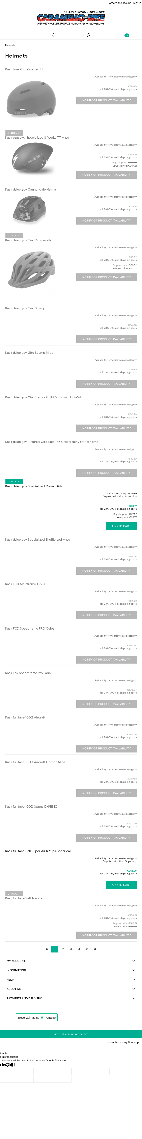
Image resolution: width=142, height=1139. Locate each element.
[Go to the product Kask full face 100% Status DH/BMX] (31, 813)
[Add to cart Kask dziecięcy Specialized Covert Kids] (121, 526)
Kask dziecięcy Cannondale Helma (30, 189)
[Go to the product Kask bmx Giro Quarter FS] (31, 99)
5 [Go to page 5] (87, 949)
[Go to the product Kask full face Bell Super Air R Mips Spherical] (31, 858)
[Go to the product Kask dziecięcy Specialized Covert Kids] (31, 493)
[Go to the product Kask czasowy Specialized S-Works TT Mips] (31, 159)
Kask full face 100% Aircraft (25, 717)
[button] (18, 35)
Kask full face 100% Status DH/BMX (31, 806)
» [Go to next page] (95, 949)
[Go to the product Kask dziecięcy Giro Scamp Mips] (31, 359)
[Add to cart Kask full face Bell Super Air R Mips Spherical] (121, 885)
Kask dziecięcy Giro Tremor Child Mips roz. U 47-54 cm (45, 397)
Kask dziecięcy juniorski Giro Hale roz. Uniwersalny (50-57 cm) (51, 442)
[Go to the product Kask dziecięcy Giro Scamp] (31, 315)
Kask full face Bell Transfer (24, 898)
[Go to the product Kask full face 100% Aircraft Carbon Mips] (31, 769)
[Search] (53, 35)
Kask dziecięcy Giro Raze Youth (28, 240)
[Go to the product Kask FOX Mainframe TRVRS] (31, 591)
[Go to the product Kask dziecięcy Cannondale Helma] (31, 210)
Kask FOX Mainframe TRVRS (25, 584)
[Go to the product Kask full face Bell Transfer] (31, 905)
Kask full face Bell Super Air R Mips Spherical (38, 851)
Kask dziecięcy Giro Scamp (25, 308)
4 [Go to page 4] (79, 949)
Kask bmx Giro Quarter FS (24, 69)
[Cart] (124, 35)
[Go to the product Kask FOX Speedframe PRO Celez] (31, 635)
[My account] (89, 35)
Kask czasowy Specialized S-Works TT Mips (37, 137)
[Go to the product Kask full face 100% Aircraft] (31, 724)
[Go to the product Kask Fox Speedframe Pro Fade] (31, 679)
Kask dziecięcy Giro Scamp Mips (29, 352)
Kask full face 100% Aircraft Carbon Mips (35, 762)
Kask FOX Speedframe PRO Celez (29, 628)
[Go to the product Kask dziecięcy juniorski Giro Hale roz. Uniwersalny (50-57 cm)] (31, 448)
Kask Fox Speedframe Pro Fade (28, 673)
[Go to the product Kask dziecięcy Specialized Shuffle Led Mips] (31, 546)
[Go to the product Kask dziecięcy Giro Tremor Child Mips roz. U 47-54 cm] (31, 404)
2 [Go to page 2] (63, 949)
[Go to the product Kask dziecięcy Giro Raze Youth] (31, 270)
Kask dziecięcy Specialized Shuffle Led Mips (37, 539)
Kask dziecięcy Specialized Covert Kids (34, 486)
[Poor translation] (10, 1065)
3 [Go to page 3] (71, 949)
